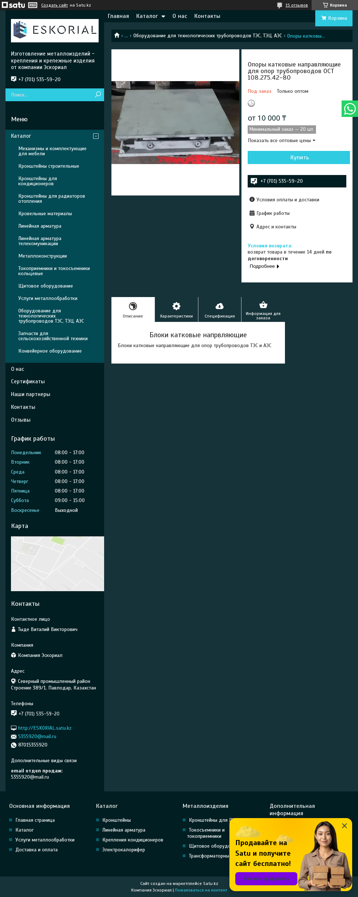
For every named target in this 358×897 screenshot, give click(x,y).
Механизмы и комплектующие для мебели (52, 151)
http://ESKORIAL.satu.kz (45, 728)
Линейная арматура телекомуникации (39, 241)
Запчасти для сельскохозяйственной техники (53, 336)
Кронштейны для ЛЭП (213, 820)
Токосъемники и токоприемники (206, 833)
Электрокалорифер (123, 850)
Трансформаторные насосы (219, 856)
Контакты (207, 16)
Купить (299, 157)
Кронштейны (116, 820)
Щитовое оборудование (45, 286)
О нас (179, 16)
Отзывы (21, 420)
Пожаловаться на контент (201, 890)
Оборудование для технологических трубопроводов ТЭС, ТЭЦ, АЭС (207, 36)
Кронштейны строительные (48, 166)
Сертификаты (28, 381)
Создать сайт (54, 5)
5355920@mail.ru (37, 736)
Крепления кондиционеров (132, 840)
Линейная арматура (39, 226)
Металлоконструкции (42, 256)
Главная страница (35, 820)
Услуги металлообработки (47, 298)
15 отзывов (297, 5)
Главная (118, 16)
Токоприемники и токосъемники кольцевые (54, 271)
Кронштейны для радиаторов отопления (51, 198)
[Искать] (97, 94)
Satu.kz (210, 883)
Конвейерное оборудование (50, 351)
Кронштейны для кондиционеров (37, 181)
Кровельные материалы (45, 213)
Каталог (147, 16)
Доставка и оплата (36, 850)
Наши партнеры (30, 394)
